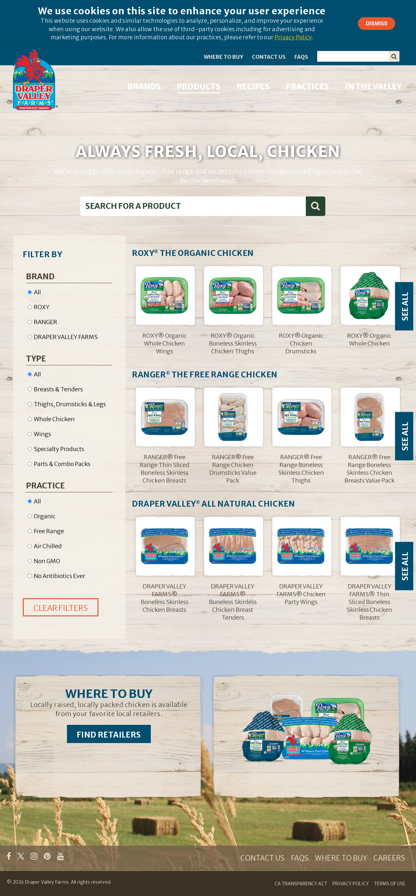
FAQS (301, 57)
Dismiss (376, 23)
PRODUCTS (198, 87)
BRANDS (144, 87)
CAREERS (389, 858)
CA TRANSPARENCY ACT (301, 884)
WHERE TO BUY (223, 57)
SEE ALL (405, 306)
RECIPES (253, 87)
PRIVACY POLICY (350, 884)
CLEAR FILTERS (60, 608)
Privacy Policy (293, 37)
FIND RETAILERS (109, 735)
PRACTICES (307, 87)
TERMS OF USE (390, 884)
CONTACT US (269, 57)
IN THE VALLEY (373, 87)
